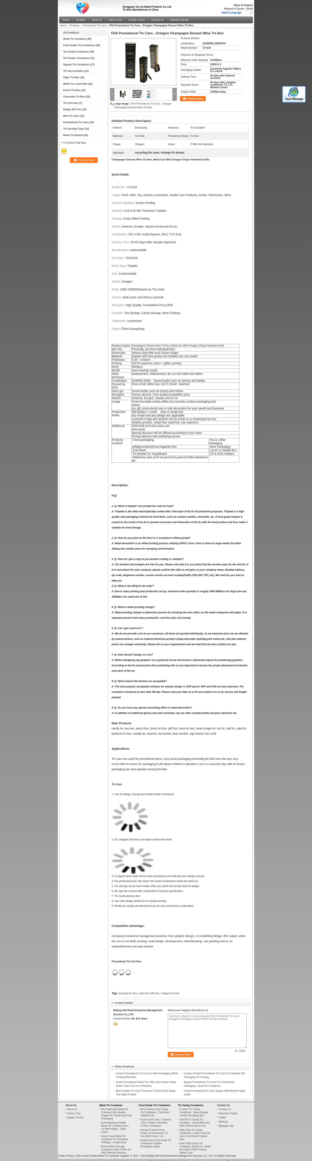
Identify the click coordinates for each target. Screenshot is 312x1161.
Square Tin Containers (76, 64)
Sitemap (223, 1117)
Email (249, 8)
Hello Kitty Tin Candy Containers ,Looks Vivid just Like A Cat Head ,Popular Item (195, 1131)
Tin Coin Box (71, 103)
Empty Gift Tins (72, 109)
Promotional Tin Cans (94, 25)
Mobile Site (226, 1122)
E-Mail (222, 1113)
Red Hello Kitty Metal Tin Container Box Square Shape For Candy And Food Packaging (116, 1110)
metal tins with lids (149, 989)
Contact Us (157, 19)
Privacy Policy (66, 1151)
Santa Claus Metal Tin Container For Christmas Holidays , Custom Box (114, 1135)
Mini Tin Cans (71, 115)
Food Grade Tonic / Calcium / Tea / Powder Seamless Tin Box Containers (155, 1118)
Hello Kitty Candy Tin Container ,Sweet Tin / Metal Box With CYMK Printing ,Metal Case (195, 1144)
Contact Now (195, 98)
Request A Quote (234, 8)
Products (80, 19)
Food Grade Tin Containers (79, 45)
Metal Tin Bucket (73, 135)
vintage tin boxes (170, 989)
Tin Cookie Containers (76, 58)
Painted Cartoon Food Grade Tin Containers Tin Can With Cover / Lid (154, 1129)
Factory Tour (115, 19)
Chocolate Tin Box (74, 96)
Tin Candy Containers (76, 51)
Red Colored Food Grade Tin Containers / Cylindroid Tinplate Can (154, 1108)
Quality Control (137, 19)
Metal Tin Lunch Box (75, 83)
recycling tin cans (127, 989)
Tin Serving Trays (73, 128)
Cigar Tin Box (71, 77)
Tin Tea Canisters (73, 71)
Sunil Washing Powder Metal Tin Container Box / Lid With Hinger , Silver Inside (115, 1123)
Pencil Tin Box (71, 90)
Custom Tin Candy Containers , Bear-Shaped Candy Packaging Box (194, 1108)
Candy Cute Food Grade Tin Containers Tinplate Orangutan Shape (155, 1139)
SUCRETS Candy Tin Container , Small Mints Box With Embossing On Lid (195, 1118)
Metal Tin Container (74, 38)
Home (66, 19)
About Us (97, 19)
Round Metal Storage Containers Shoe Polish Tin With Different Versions (116, 1145)
